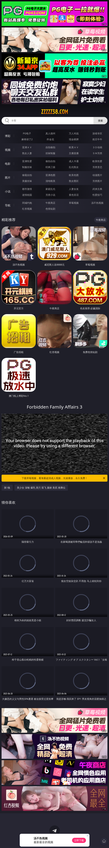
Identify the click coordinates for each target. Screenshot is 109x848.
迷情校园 (27, 194)
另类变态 (97, 167)
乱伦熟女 (74, 167)
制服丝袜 (27, 167)
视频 (7, 150)
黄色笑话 (74, 194)
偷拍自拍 (50, 161)
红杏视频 (27, 208)
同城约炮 (27, 202)
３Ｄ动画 (97, 147)
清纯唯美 (50, 181)
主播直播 (74, 153)
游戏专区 (97, 133)
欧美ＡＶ (74, 147)
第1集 (7, 487)
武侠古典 (97, 189)
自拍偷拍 (50, 147)
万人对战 (74, 133)
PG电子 (27, 133)
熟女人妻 (27, 153)
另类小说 (50, 194)
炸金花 (50, 139)
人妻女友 (74, 189)
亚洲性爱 (27, 161)
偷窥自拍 (27, 175)
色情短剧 (50, 208)
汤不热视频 (97, 202)
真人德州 (50, 133)
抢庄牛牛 (97, 139)
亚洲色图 (50, 175)
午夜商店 (50, 202)
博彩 (7, 136)
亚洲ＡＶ (27, 147)
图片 (7, 177)
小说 (7, 191)
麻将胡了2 (27, 139)
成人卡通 (74, 161)
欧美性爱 (97, 161)
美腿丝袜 (27, 181)
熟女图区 (74, 181)
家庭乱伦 (50, 189)
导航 (7, 205)
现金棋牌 (74, 139)
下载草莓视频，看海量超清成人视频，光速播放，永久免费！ (64, 478)
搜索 (100, 120)
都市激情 (27, 189)
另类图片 (97, 181)
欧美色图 (74, 175)
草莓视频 (74, 202)
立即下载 (79, 840)
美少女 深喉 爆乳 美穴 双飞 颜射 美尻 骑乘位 (41, 487)
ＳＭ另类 (97, 153)
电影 (7, 164)
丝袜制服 (50, 153)
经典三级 (50, 167)
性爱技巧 (97, 194)
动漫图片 (97, 175)
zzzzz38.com (54, 111)
